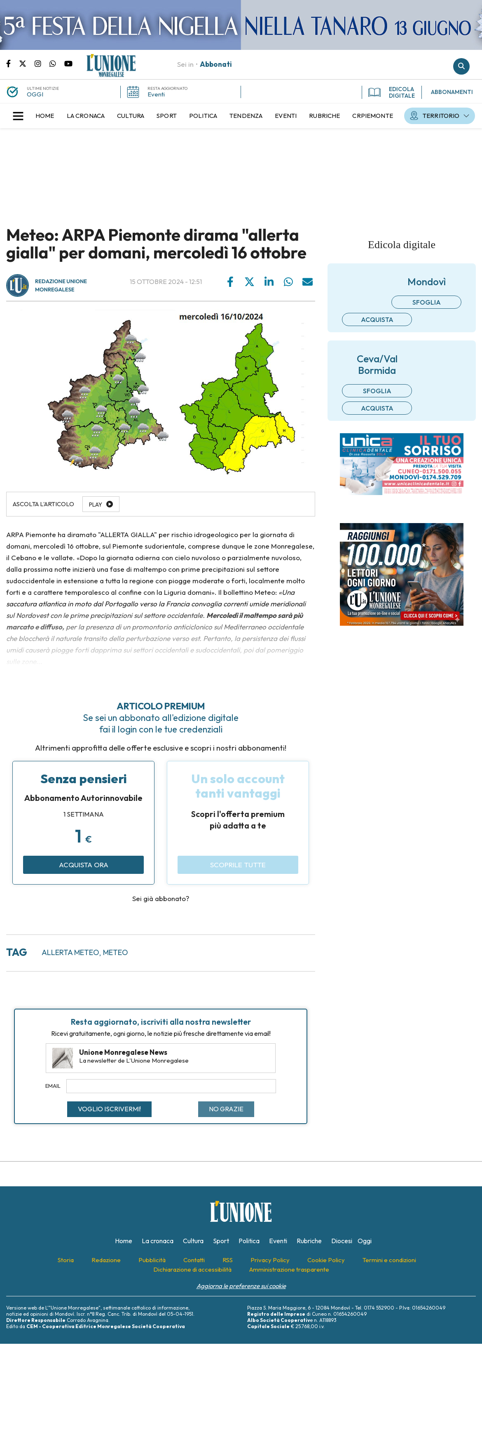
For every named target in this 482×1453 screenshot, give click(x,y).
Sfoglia (426, 302)
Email (53, 1085)
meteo (115, 952)
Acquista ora (83, 864)
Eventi (156, 94)
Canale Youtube (68, 63)
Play (95, 504)
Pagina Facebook (12, 63)
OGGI (35, 94)
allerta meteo (70, 952)
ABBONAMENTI (452, 92)
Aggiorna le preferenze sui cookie (241, 1286)
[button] (18, 115)
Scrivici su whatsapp (56, 63)
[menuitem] (45, 115)
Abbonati (216, 64)
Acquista (377, 319)
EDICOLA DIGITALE (391, 92)
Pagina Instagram (42, 63)
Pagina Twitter (27, 63)
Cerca (461, 66)
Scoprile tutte (238, 864)
